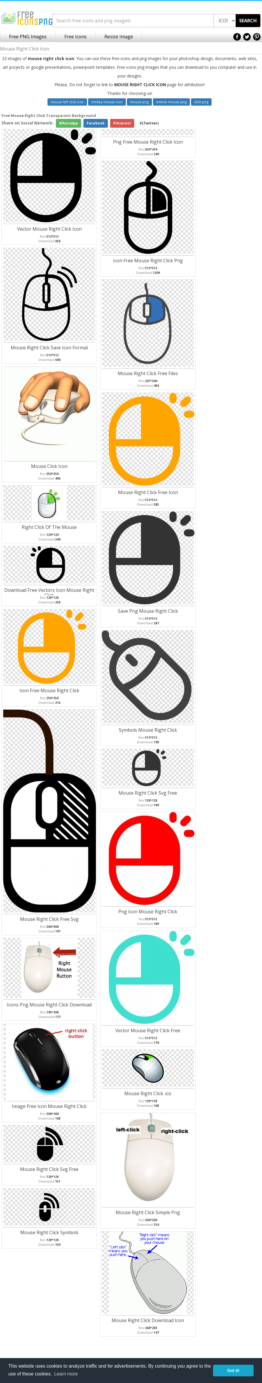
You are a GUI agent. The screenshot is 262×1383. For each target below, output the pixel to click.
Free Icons (75, 36)
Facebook (96, 123)
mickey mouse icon (107, 102)
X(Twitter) (149, 123)
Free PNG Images (28, 36)
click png (201, 102)
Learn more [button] (66, 1373)
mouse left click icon (67, 102)
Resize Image (118, 36)
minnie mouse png (171, 102)
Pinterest (122, 123)
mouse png (139, 102)
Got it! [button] (233, 1370)
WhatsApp (68, 123)
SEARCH (248, 20)
